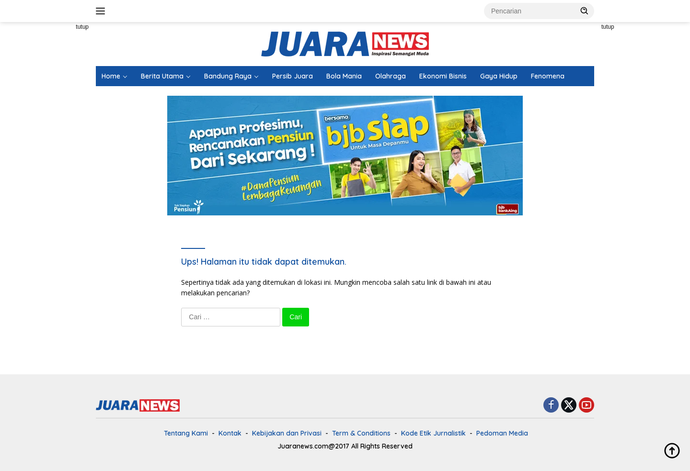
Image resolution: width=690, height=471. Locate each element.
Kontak (230, 433)
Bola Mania (344, 76)
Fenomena (547, 76)
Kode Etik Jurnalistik (433, 433)
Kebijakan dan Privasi (287, 433)
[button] (584, 10)
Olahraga (390, 76)
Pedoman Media (502, 433)
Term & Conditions (361, 433)
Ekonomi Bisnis (443, 76)
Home (111, 76)
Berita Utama (162, 76)
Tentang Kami (186, 433)
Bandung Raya (228, 76)
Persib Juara (292, 76)
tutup (82, 26)
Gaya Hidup (499, 76)
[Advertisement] (52, 165)
